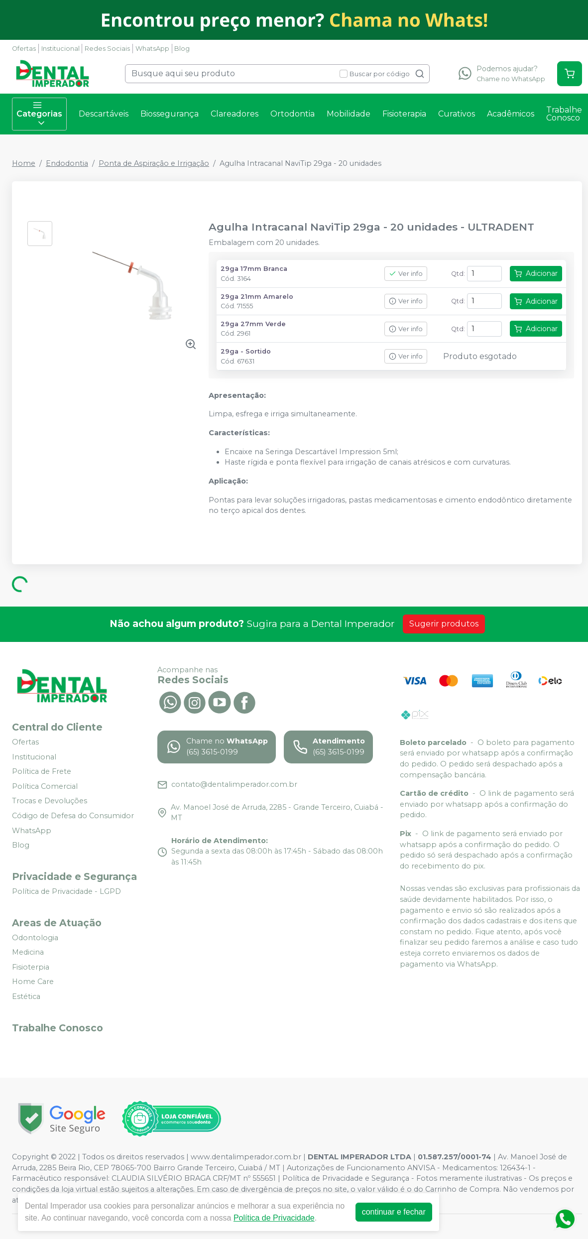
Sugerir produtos (443, 623)
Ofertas (24, 48)
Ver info (406, 273)
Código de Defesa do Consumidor (73, 815)
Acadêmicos (510, 114)
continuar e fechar (389, 1212)
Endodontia (67, 163)
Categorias (39, 114)
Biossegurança (169, 114)
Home (23, 163)
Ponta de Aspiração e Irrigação (154, 163)
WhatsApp (152, 48)
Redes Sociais (107, 48)
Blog (182, 48)
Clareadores (234, 114)
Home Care (33, 982)
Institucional (60, 48)
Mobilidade (348, 114)
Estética (26, 996)
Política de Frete (41, 771)
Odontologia (35, 937)
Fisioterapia (404, 114)
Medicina (28, 952)
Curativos (456, 114)
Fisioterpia (30, 967)
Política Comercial (45, 786)
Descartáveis (103, 114)
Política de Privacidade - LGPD (66, 891)
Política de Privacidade (269, 1218)
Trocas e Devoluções (49, 801)
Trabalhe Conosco (564, 114)
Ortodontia (292, 114)
